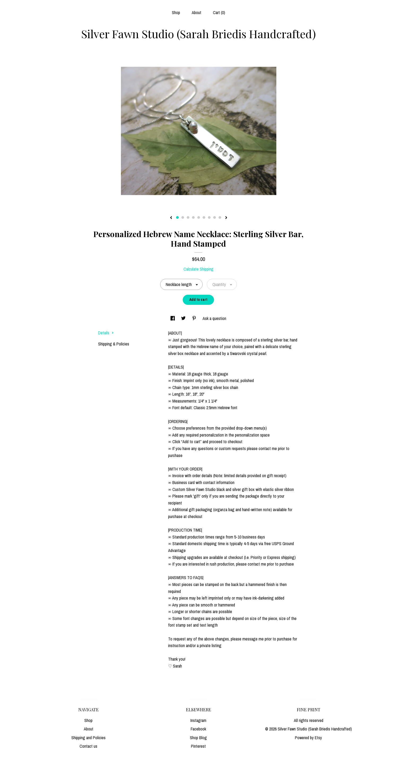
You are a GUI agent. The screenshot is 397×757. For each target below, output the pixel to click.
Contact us (88, 746)
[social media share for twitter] (184, 318)
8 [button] (214, 217)
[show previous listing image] (171, 218)
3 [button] (188, 217)
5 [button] (198, 217)
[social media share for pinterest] (194, 318)
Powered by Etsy (308, 738)
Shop (176, 12)
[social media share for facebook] (173, 318)
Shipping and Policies (88, 738)
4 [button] (193, 217)
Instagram (198, 720)
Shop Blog (198, 738)
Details (106, 333)
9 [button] (220, 217)
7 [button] (209, 217)
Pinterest (198, 746)
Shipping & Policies (113, 344)
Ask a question (214, 318)
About (196, 12)
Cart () (219, 12)
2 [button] (182, 217)
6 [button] (204, 217)
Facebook (198, 729)
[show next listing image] (226, 218)
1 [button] (177, 217)
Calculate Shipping (198, 269)
